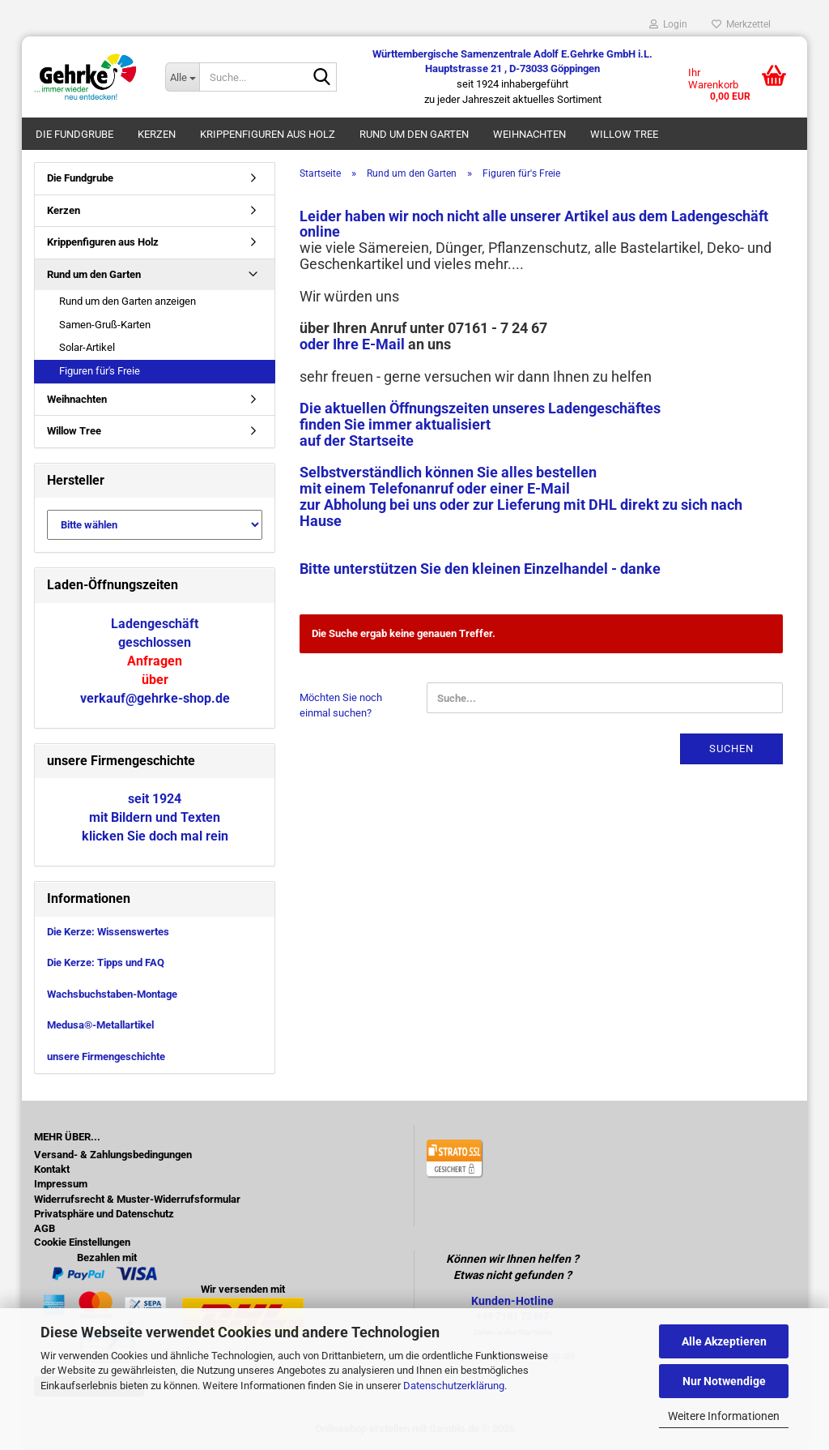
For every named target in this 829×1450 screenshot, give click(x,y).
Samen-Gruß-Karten (105, 325)
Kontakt (52, 1169)
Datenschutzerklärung (453, 1385)
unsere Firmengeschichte (106, 1056)
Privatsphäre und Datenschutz (104, 1214)
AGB (44, 1228)
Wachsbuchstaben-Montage (112, 994)
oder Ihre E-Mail (352, 344)
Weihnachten (529, 134)
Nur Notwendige (724, 1381)
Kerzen (157, 134)
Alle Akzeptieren (724, 1341)
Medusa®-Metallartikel (100, 1025)
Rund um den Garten (414, 134)
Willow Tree (624, 134)
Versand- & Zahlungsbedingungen (113, 1155)
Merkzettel (741, 24)
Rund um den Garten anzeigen (127, 301)
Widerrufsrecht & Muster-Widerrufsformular (137, 1199)
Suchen (731, 748)
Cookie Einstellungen (82, 1242)
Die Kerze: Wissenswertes (108, 932)
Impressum (60, 1184)
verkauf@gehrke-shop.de (155, 698)
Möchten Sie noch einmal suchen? (341, 705)
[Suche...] (182, 77)
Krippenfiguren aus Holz (267, 134)
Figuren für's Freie (99, 371)
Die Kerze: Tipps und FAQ (105, 962)
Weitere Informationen (724, 1415)
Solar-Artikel (87, 347)
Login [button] (668, 24)
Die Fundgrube (74, 134)
